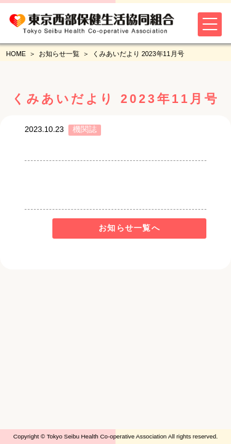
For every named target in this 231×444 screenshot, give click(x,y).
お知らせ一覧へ (129, 227)
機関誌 (85, 129)
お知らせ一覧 (59, 53)
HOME (16, 53)
